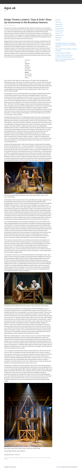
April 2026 (57, 19)
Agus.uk (10, 8)
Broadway (26, 457)
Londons (45, 457)
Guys (32, 457)
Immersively (40, 457)
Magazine (58, 467)
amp (19, 457)
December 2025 (59, 28)
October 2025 (58, 33)
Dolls (30, 457)
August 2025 (58, 37)
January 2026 (58, 26)
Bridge (22, 457)
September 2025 (59, 35)
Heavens (36, 457)
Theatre (5, 459)
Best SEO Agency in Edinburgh (62, 53)
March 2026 (58, 22)
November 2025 (59, 31)
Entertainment (12, 457)
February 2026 (58, 24)
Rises (49, 457)
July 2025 (57, 40)
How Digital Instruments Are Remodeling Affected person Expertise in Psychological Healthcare (65, 45)
